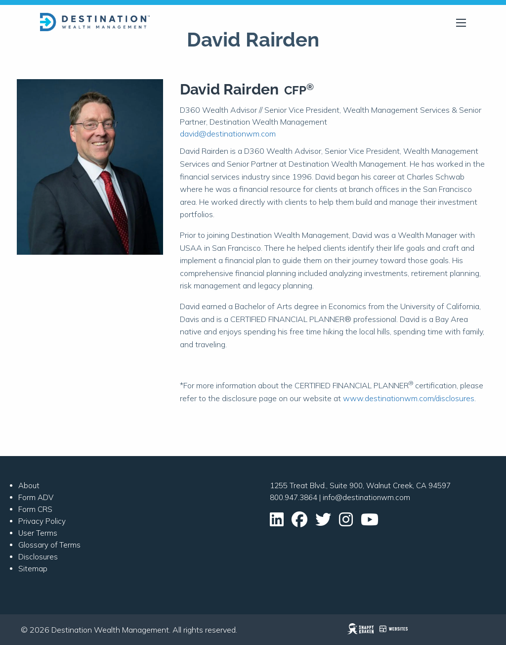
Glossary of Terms (49, 545)
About (29, 485)
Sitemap (32, 568)
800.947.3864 (293, 497)
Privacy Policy (42, 521)
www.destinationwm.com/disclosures (408, 398)
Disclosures (38, 556)
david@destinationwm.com (228, 133)
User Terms (37, 533)
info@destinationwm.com (366, 497)
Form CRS (35, 509)
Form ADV (35, 497)
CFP (299, 90)
